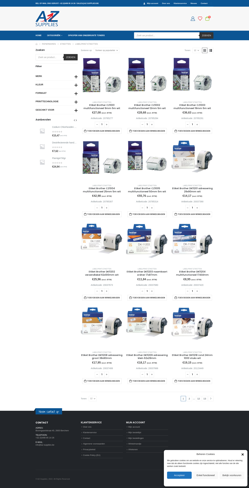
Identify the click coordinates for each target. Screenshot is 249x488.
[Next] (210, 398)
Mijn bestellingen (136, 438)
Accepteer (179, 475)
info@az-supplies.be (45, 445)
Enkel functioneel (206, 475)
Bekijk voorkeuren (231, 475)
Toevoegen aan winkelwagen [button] (103, 131)
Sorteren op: (86, 50)
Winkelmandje (134, 444)
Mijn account (150, 3)
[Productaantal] (101, 124)
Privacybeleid (211, 482)
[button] (242, 454)
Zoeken (206, 35)
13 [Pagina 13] (204, 398)
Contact (204, 3)
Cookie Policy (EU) (91, 455)
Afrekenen (133, 449)
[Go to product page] (102, 77)
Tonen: (188, 50)
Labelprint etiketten (101, 102)
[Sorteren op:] (106, 50)
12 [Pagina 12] (198, 398)
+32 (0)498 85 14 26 (67, 3)
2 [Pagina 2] (189, 398)
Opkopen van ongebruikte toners (86, 35)
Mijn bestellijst (134, 432)
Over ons (166, 3)
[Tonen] (196, 50)
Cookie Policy (198, 482)
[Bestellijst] (200, 19)
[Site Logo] (47, 18)
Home (38, 35)
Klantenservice (180, 3)
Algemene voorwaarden (94, 444)
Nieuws (194, 3)
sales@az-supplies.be (88, 3)
